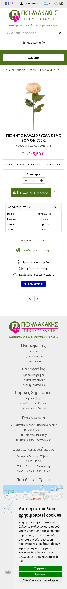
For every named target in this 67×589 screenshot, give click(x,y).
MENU (45, 57)
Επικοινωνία (33, 361)
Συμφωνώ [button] (40, 568)
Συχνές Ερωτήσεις (33, 356)
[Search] (33, 33)
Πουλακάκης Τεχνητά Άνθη (35, 440)
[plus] (41, 180)
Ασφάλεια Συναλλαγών (33, 403)
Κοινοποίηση (33, 284)
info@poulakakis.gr (36, 435)
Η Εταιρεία (33, 351)
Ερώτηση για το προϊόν (36, 262)
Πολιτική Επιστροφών (33, 385)
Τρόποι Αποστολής (37, 268)
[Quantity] (33, 180)
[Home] (6, 70)
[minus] (25, 180)
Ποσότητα (33, 174)
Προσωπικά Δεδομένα (33, 408)
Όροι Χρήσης (33, 398)
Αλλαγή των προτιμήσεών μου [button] (40, 580)
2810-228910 (46, 274)
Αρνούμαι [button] (40, 574)
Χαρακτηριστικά (19, 207)
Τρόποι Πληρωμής (33, 375)
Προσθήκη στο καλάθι (31, 192)
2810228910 (29, 3)
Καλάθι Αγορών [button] (33, 43)
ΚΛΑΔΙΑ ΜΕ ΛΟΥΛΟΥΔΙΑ (33, 240)
